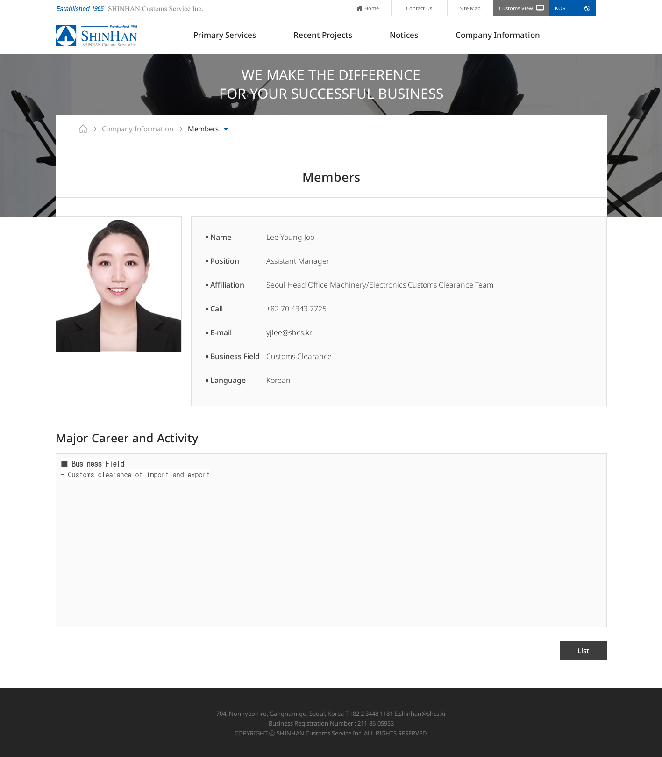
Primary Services (224, 34)
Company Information (498, 34)
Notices (404, 34)
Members (203, 128)
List (583, 650)
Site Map (470, 8)
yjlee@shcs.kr (289, 332)
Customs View (516, 8)
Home (368, 8)
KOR (560, 8)
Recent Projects (322, 34)
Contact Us (419, 8)
